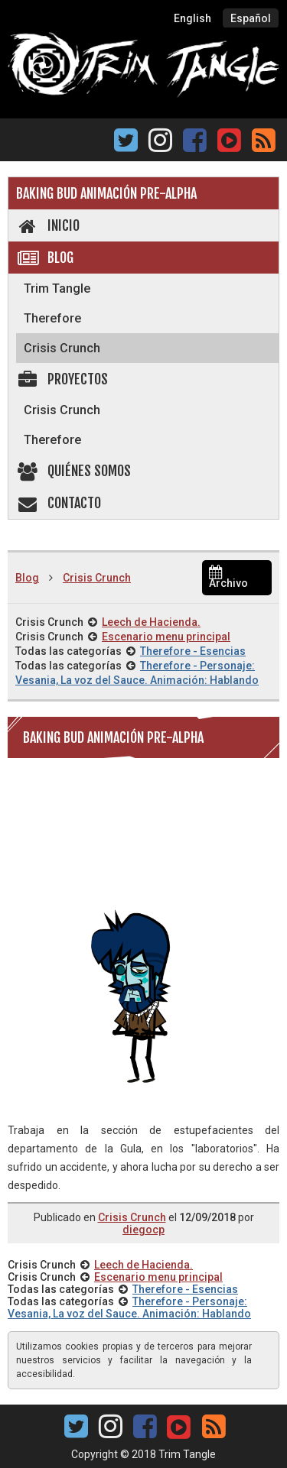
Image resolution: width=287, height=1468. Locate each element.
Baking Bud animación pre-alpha (106, 193)
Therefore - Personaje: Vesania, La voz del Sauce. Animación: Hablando (129, 1307)
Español (250, 18)
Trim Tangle (57, 288)
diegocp (143, 1229)
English (192, 18)
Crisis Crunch (62, 348)
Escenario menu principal (166, 636)
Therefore (52, 318)
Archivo (228, 578)
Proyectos (62, 379)
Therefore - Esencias (193, 651)
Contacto (58, 502)
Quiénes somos (73, 470)
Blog (44, 257)
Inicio (48, 225)
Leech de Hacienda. (151, 622)
